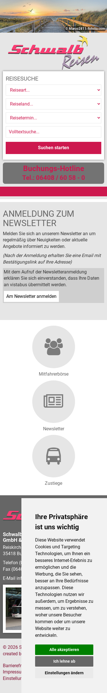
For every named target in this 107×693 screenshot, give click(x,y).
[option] (53, 16)
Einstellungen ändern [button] (64, 673)
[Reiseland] (53, 103)
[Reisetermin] (53, 117)
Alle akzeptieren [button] (64, 649)
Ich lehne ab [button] (64, 661)
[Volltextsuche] (53, 132)
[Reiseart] (53, 90)
